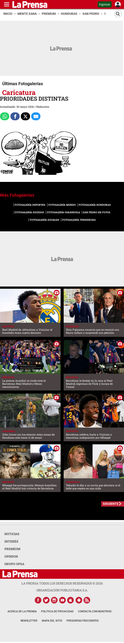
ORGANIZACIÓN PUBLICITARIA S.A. (62, 590)
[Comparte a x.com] (25, 116)
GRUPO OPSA (14, 564)
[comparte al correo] (35, 116)
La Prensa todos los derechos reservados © (62, 583)
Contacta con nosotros (94, 611)
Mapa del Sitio (52, 620)
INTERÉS (11, 541)
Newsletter (29, 620)
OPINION (11, 556)
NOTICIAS (11, 534)
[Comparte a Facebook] (15, 116)
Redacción (42, 106)
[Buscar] (118, 13)
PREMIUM (12, 549)
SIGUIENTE (110, 503)
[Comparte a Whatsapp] (4, 116)
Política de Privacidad (57, 611)
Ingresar (104, 4)
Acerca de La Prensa (22, 611)
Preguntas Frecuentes (83, 620)
